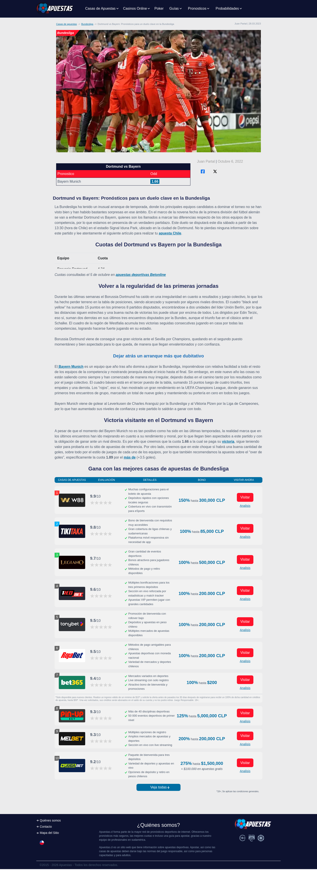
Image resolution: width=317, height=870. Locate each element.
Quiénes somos (50, 821)
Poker (159, 8)
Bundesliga (87, 24)
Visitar (245, 497)
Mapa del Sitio (49, 834)
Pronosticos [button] (197, 8)
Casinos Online (135, 8)
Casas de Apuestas (100, 8)
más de (130, 457)
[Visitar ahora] (72, 500)
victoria (228, 441)
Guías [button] (174, 8)
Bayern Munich (71, 366)
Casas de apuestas (66, 24)
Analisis (245, 506)
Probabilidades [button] (227, 8)
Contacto (46, 827)
